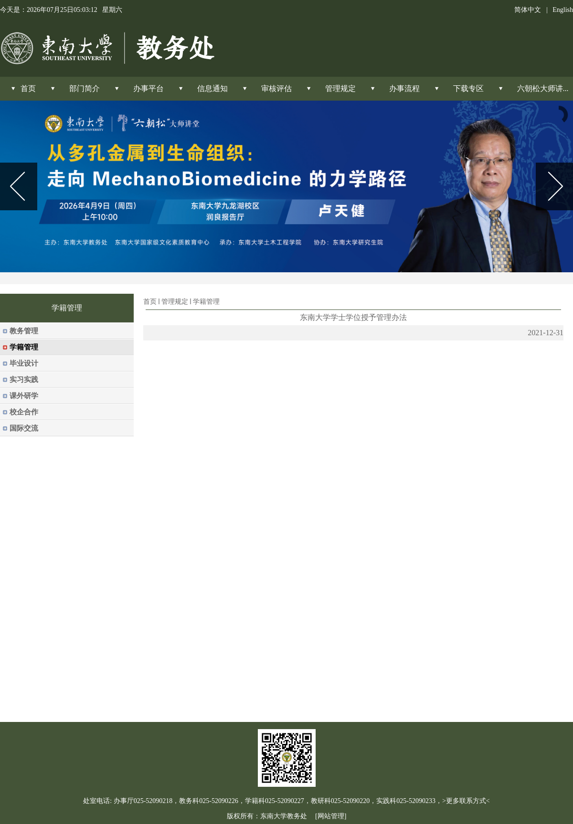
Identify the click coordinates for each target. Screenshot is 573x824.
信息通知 (212, 88)
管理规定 (340, 88)
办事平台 (148, 88)
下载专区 (468, 88)
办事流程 (404, 88)
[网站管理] (330, 816)
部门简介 (84, 88)
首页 (150, 301)
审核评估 (276, 88)
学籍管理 (206, 301)
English (562, 9)
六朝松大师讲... (543, 88)
